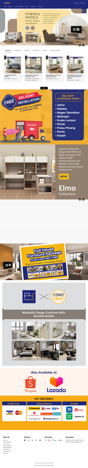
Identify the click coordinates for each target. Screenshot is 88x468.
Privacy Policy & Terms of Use (40, 465)
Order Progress (6, 449)
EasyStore (51, 462)
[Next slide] (83, 45)
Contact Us (5, 453)
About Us (40, 6)
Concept (26, 6)
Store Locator (6, 443)
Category (10, 6)
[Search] (35, 3)
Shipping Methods (7, 447)
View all (44, 88)
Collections (33, 6)
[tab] (42, 44)
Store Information (7, 442)
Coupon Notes (6, 451)
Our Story (5, 440)
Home (5, 6)
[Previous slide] (80, 199)
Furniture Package (19, 6)
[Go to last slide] (80, 45)
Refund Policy (51, 465)
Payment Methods (7, 445)
